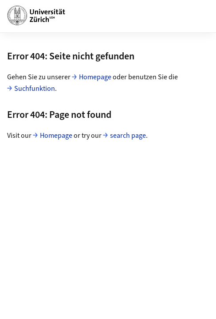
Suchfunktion (34, 88)
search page (128, 135)
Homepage (95, 77)
